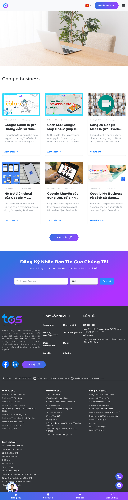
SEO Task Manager (97, 427)
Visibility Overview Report (100, 405)
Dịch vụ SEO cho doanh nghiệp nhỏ (18, 418)
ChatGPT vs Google (10, 471)
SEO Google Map (53, 405)
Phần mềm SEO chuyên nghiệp (103, 416)
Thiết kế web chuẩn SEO (13, 422)
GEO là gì (6, 460)
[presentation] (35, 292)
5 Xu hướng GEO (53, 416)
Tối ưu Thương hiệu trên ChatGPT (17, 478)
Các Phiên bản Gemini (12, 449)
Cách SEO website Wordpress (59, 409)
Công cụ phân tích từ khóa (101, 409)
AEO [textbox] (74, 281)
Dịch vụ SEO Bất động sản (14, 415)
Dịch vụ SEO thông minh (13, 405)
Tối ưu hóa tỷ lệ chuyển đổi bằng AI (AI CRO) (19, 410)
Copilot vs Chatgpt (97, 420)
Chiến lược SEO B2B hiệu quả (59, 435)
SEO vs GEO (7, 467)
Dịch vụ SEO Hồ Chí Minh (13, 395)
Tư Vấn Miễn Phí (106, 5)
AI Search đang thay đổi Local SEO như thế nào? (63, 424)
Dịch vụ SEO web (10, 429)
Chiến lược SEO (53, 395)
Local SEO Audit (96, 430)
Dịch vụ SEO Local (54, 412)
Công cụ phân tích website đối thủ (104, 412)
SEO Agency (51, 420)
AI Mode (93, 423)
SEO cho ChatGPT (10, 453)
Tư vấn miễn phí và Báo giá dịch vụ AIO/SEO (61, 430)
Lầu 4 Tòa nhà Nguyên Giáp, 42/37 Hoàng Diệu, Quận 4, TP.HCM (102, 330)
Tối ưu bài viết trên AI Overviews (16, 481)
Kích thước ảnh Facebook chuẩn (60, 402)
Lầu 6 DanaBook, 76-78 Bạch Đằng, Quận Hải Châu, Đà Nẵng (104, 340)
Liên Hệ (34, 364)
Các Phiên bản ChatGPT (13, 446)
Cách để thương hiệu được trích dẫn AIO (20, 474)
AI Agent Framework (11, 485)
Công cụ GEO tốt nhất (99, 398)
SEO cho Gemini (9, 456)
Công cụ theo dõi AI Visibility (102, 395)
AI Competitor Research (100, 402)
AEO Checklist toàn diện (57, 398)
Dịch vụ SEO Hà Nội (11, 402)
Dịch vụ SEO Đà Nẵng (12, 398)
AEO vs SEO (7, 464)
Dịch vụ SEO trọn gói (11, 425)
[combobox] (84, 281)
